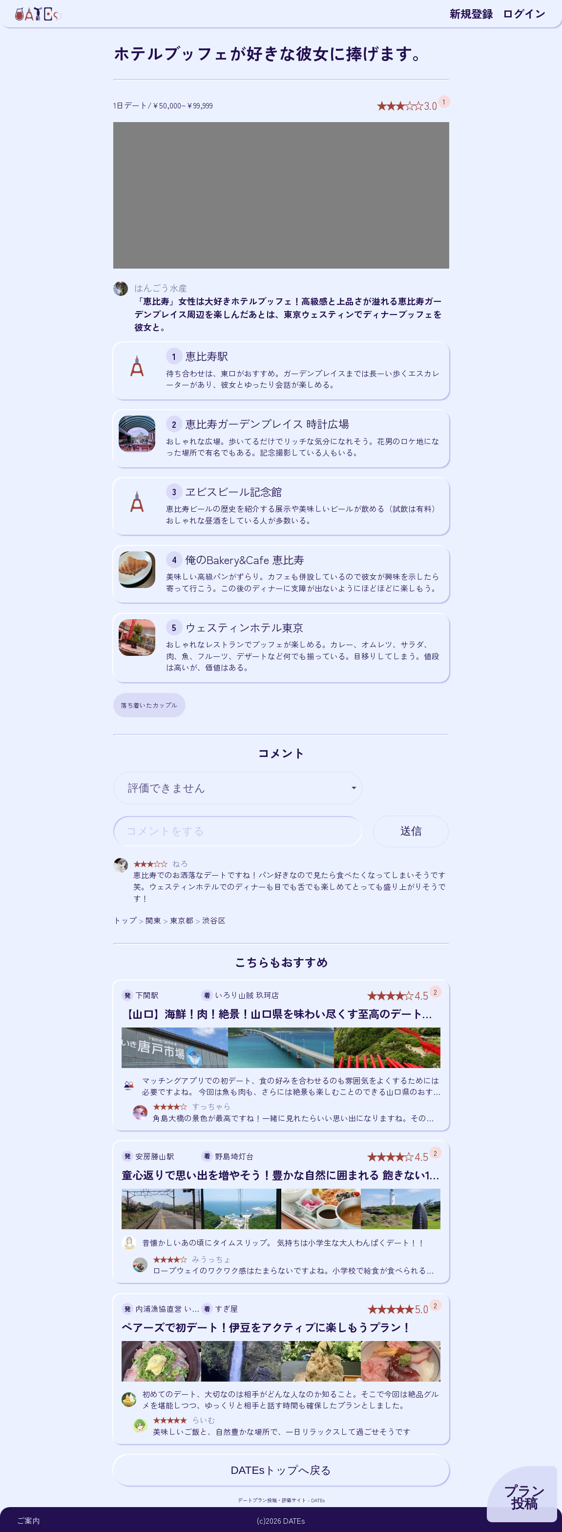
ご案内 (28, 1520)
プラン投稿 (524, 1497)
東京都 (181, 920)
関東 (153, 920)
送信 (411, 831)
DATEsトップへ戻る (280, 1470)
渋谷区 (214, 920)
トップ (125, 920)
